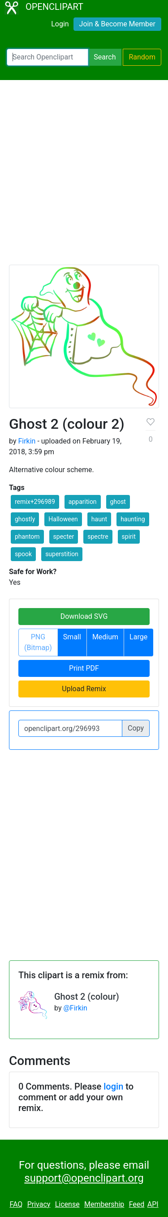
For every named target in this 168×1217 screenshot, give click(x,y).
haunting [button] (133, 519)
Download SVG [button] (84, 616)
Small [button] (72, 637)
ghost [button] (118, 501)
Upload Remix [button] (84, 689)
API (153, 1204)
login (113, 1086)
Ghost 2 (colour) (86, 996)
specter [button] (63, 536)
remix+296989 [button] (35, 501)
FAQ (15, 1204)
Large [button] (138, 637)
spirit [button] (129, 536)
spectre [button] (97, 536)
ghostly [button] (25, 519)
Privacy (39, 1204)
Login (60, 24)
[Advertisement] (84, 176)
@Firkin (75, 1008)
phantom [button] (27, 536)
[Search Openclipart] (47, 57)
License (67, 1204)
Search (105, 57)
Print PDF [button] (84, 668)
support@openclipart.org (83, 1178)
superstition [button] (61, 554)
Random (142, 57)
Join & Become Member (117, 24)
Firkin (26, 441)
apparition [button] (83, 501)
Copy (136, 728)
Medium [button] (105, 637)
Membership (104, 1204)
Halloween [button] (63, 519)
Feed (137, 1204)
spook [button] (23, 554)
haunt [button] (99, 519)
